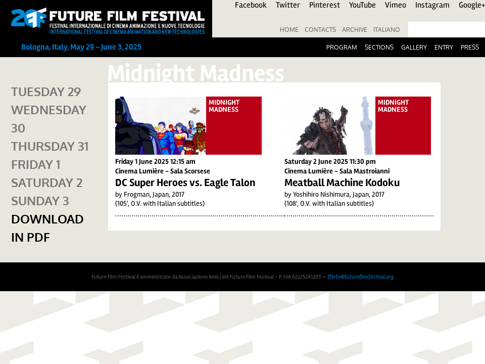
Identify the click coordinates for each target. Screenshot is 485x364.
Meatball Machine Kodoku (342, 182)
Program (341, 47)
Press (470, 47)
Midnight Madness (224, 106)
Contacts (320, 29)
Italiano (386, 29)
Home (289, 29)
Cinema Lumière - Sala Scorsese (162, 171)
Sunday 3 (40, 200)
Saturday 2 (46, 182)
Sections (379, 47)
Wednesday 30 (48, 118)
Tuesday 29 (46, 91)
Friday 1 (35, 164)
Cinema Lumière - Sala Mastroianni (337, 171)
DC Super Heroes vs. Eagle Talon (185, 182)
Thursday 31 (49, 146)
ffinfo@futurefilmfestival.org (360, 277)
